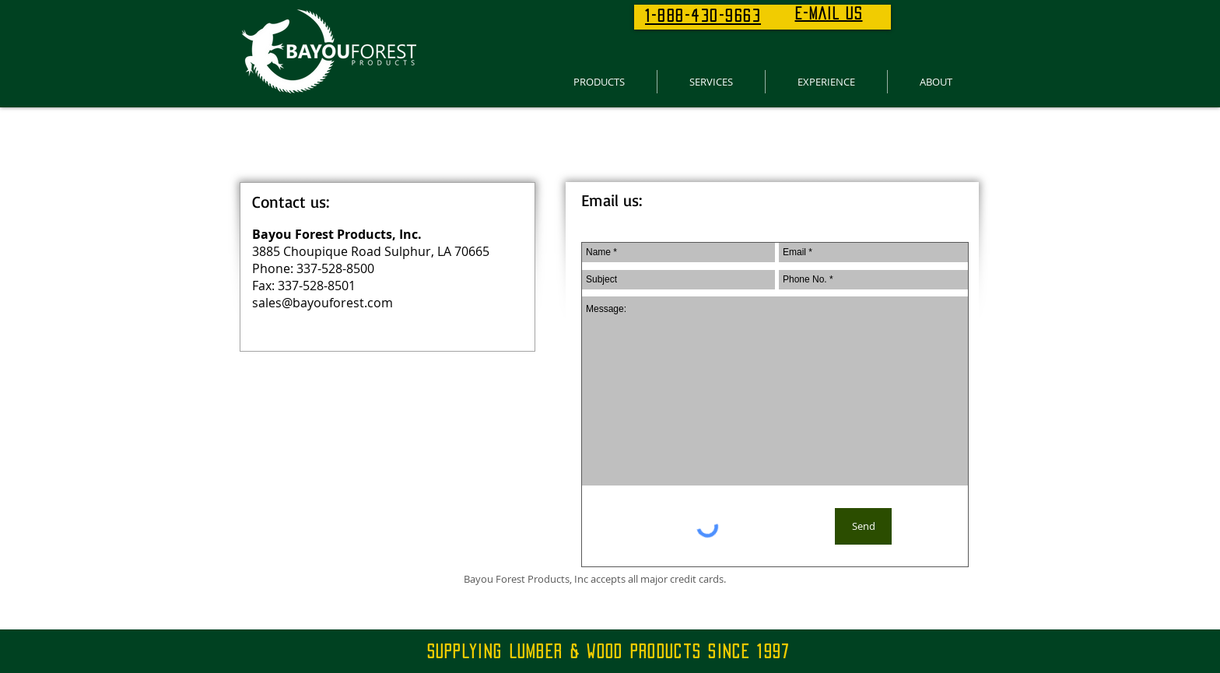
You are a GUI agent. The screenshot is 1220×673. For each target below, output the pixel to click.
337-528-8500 (335, 268)
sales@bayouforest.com (322, 302)
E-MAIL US (829, 13)
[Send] (863, 526)
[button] (599, 81)
